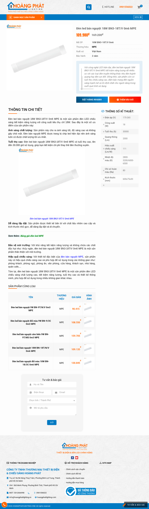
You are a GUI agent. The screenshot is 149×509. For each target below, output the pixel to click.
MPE (61, 309)
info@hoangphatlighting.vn (20, 497)
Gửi (52, 422)
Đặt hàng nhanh (92, 99)
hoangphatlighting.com (46, 497)
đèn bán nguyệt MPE (72, 257)
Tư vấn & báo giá (133, 505)
